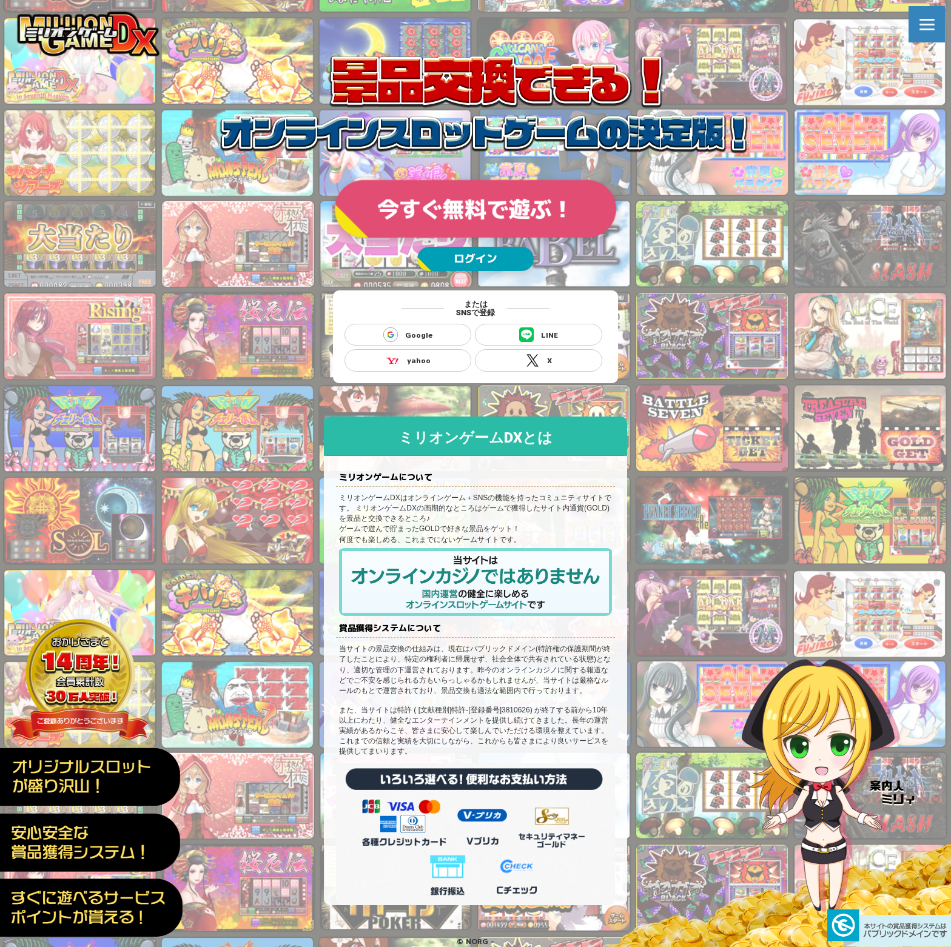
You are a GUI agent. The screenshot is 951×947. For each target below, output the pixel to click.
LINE (538, 334)
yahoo (408, 360)
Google (407, 334)
